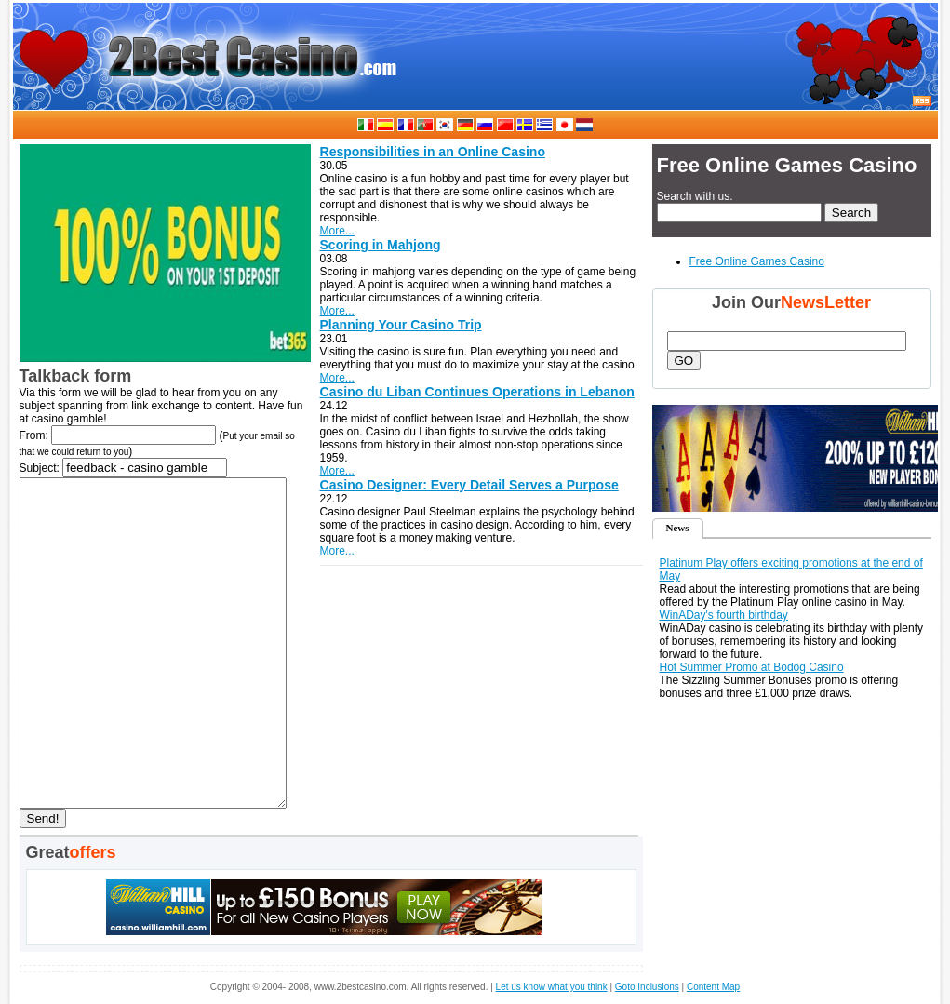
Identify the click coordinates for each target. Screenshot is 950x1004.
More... (337, 230)
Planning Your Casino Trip (401, 324)
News (677, 527)
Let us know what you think (552, 987)
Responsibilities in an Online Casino (432, 151)
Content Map (713, 987)
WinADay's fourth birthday (724, 615)
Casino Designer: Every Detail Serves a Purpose (469, 484)
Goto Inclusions (647, 987)
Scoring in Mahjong (380, 244)
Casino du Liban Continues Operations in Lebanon (477, 391)
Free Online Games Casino (756, 261)
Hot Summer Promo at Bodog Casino (752, 667)
